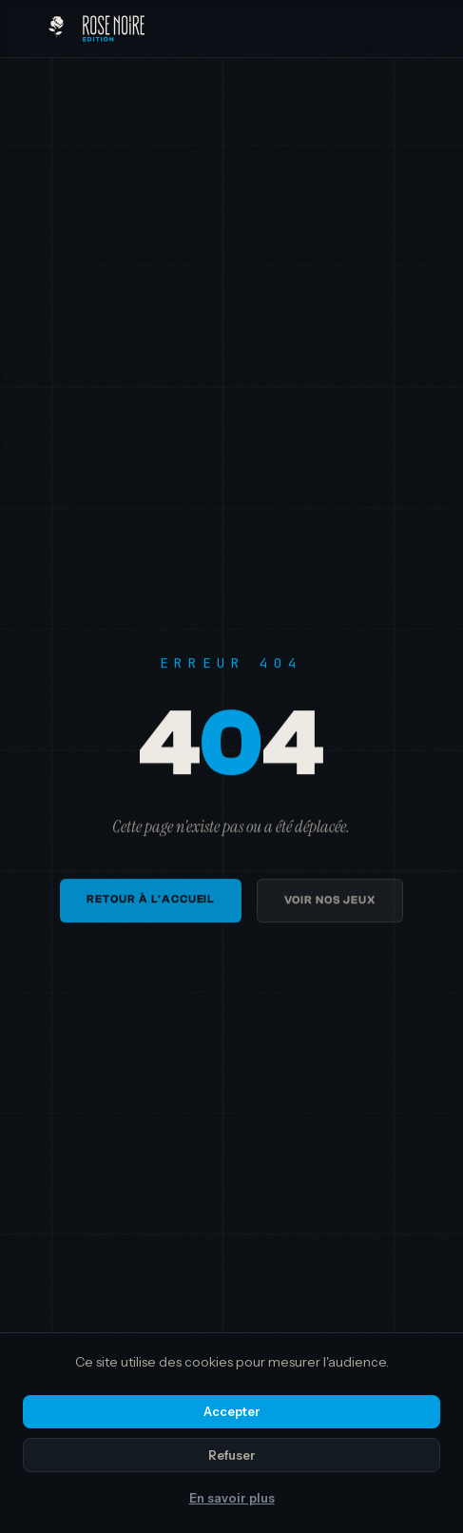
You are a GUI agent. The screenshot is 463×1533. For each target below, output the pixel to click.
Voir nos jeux (329, 905)
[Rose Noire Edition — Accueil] (96, 28)
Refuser (232, 1455)
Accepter (231, 1411)
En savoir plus (232, 1497)
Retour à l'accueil (151, 904)
